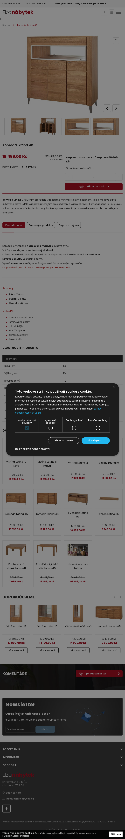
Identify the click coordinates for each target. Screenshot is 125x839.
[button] (32, 449)
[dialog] (62, 419)
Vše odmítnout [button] (62, 440)
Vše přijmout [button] (95, 440)
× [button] (113, 387)
